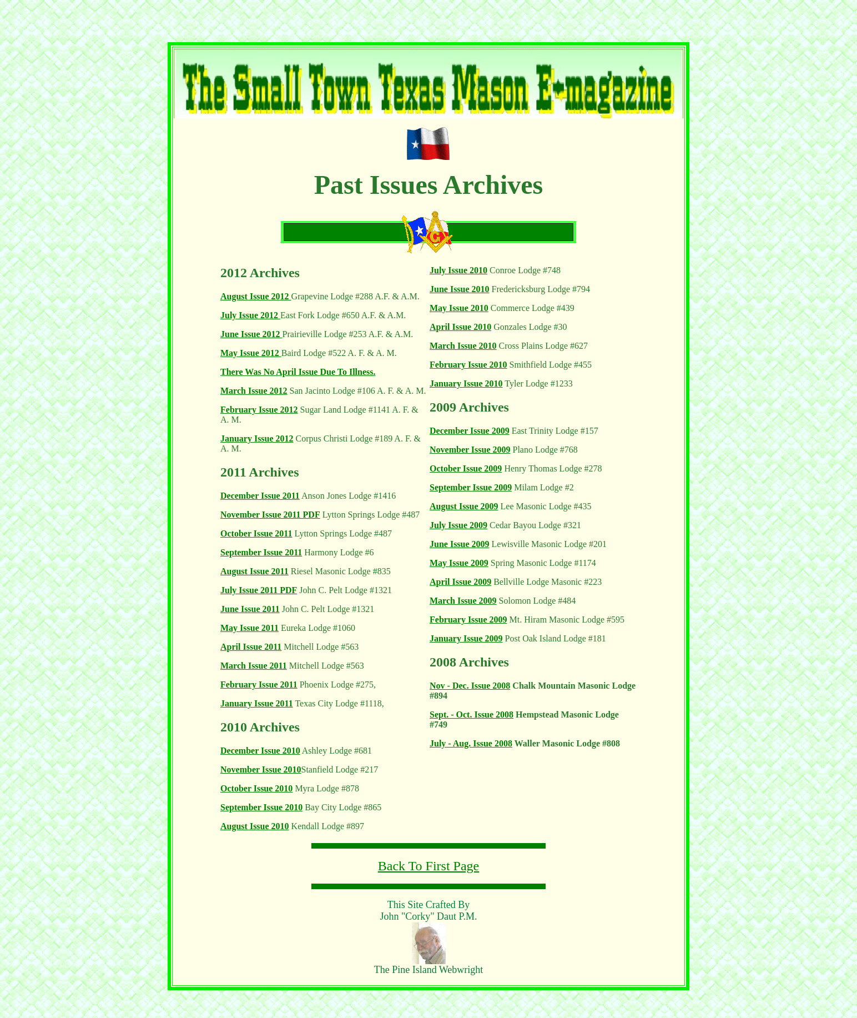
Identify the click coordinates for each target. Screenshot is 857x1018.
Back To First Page (429, 866)
